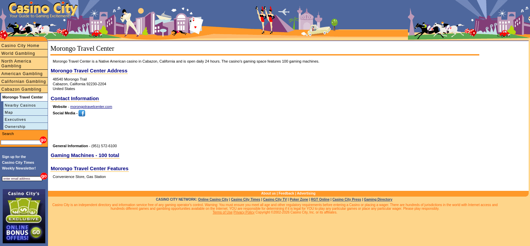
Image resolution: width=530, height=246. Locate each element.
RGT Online (320, 199)
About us (268, 193)
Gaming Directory (378, 199)
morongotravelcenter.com (91, 107)
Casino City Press (346, 199)
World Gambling (18, 53)
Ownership (15, 127)
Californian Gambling (23, 81)
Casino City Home (20, 45)
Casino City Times (245, 199)
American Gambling (22, 73)
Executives (15, 119)
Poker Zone (299, 199)
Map (9, 112)
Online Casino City (213, 199)
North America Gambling (16, 63)
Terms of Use (223, 212)
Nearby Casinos (20, 105)
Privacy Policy (244, 212)
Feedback (286, 193)
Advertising (306, 193)
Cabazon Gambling (21, 89)
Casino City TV (275, 199)
